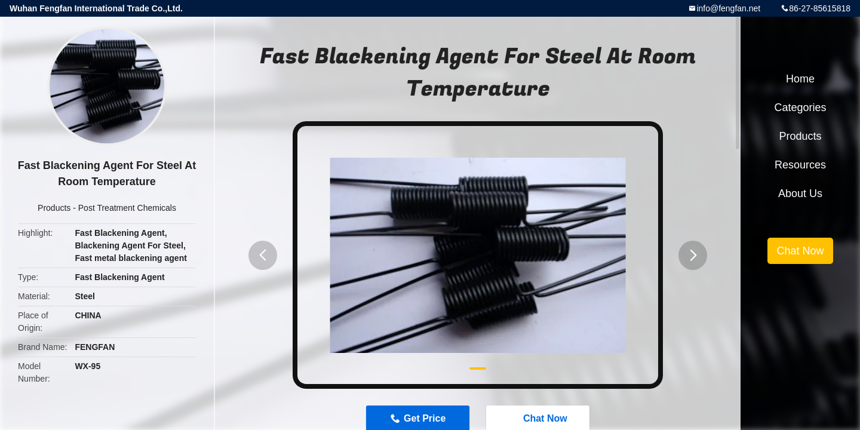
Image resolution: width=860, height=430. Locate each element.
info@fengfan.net (728, 8)
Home (800, 79)
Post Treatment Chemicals (127, 208)
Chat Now (800, 251)
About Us (800, 193)
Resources (800, 165)
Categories (800, 107)
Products (54, 208)
